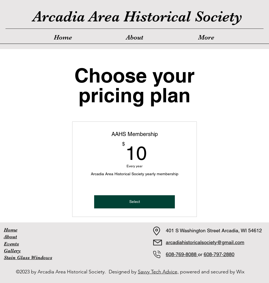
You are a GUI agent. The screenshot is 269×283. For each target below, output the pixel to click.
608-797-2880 (219, 254)
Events (11, 244)
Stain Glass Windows (28, 257)
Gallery (12, 250)
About (10, 236)
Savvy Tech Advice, (158, 272)
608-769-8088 (182, 254)
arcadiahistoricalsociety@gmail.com (205, 242)
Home (10, 230)
